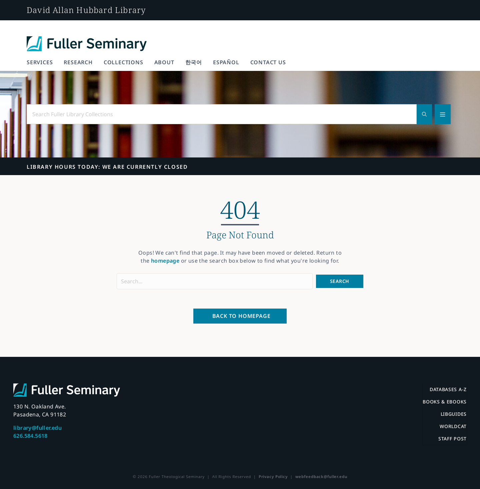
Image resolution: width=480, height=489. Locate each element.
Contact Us (268, 62)
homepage (165, 260)
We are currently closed (107, 166)
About (164, 62)
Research (78, 62)
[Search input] (215, 281)
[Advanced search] (443, 114)
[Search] (424, 114)
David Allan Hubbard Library (86, 9)
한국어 (193, 62)
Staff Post (452, 438)
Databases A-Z (448, 389)
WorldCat (453, 426)
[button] (339, 281)
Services (40, 62)
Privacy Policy (273, 476)
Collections (123, 62)
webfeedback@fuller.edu (321, 476)
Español (226, 62)
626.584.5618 (30, 435)
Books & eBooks (445, 401)
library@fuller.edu (37, 427)
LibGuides (454, 414)
